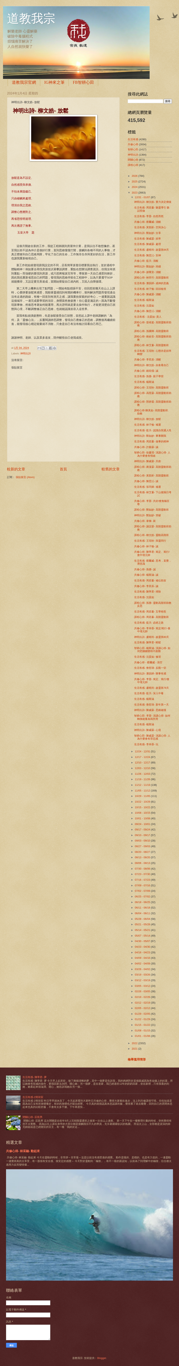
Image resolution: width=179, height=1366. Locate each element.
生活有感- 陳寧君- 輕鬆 (147, 642)
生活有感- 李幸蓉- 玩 (146, 744)
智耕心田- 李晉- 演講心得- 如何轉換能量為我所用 (152, 717)
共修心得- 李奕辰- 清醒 (147, 359)
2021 (135, 1048)
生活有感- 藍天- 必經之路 (149, 622)
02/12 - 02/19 (143, 1002)
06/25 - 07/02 (143, 896)
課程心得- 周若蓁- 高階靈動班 (151, 617)
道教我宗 (31, 18)
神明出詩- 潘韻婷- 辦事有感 (150, 673)
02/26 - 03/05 (143, 991)
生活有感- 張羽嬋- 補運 (147, 486)
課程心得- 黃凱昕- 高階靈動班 (151, 475)
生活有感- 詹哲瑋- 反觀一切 (150, 667)
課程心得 (133, 164)
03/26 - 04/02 (143, 969)
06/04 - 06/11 (143, 913)
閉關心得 (133, 159)
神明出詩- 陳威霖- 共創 (147, 461)
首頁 (63, 469)
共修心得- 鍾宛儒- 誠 (146, 370)
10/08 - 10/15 (143, 812)
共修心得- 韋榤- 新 (145, 520)
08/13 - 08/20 (143, 857)
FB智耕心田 (83, 82)
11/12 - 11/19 (143, 784)
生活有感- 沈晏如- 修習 (147, 656)
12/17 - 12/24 (143, 757)
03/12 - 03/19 (143, 980)
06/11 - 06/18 (143, 907)
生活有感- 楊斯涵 (144, 299)
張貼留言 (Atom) (25, 477)
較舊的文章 (111, 469)
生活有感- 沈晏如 (144, 305)
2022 (135, 1043)
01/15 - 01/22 (143, 1024)
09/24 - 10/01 (143, 824)
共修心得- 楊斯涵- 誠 (146, 574)
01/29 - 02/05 (143, 1013)
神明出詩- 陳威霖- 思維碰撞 (150, 710)
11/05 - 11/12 (143, 790)
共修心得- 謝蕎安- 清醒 (147, 272)
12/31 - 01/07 (143, 197)
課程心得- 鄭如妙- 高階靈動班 (151, 509)
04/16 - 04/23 (143, 952)
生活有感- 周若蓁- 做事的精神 (151, 441)
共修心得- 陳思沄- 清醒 (147, 311)
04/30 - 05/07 (143, 941)
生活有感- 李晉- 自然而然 (149, 216)
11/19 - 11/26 (143, 779)
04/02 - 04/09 (143, 963)
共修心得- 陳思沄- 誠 (146, 481)
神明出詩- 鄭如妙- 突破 (147, 515)
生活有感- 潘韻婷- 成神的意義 (151, 283)
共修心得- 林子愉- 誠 (146, 546)
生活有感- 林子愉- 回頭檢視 (150, 288)
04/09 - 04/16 (143, 957)
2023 (135, 192)
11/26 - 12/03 (143, 773)
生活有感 (133, 139)
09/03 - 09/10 (143, 840)
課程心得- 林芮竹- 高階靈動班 (151, 277)
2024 (135, 186)
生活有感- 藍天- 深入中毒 (149, 693)
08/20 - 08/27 (143, 851)
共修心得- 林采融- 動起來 (23, 1151)
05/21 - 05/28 (143, 924)
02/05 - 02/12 (143, 1008)
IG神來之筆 (54, 82)
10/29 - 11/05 (143, 796)
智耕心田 (133, 149)
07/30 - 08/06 (143, 868)
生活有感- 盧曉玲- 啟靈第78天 (151, 687)
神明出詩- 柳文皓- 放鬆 (147, 419)
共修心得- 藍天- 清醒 (146, 260)
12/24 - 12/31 (143, 751)
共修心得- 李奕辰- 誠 (146, 586)
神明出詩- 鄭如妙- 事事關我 (150, 435)
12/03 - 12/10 (143, 768)
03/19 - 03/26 (143, 974)
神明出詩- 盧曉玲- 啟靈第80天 (151, 637)
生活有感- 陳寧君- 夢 (35, 1077)
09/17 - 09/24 (143, 829)
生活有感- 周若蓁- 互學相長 (150, 611)
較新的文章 (16, 469)
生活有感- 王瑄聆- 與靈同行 (150, 540)
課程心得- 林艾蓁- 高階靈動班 (151, 345)
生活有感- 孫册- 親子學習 (149, 376)
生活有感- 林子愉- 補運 (147, 424)
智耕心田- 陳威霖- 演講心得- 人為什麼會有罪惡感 (152, 737)
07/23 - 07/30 (143, 874)
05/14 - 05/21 (143, 930)
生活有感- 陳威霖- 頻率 (147, 238)
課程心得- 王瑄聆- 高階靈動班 (151, 387)
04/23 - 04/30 (143, 946)
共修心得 (133, 144)
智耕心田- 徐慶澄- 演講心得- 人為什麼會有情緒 (152, 454)
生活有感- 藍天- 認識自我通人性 (152, 430)
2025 (135, 181)
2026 (135, 175)
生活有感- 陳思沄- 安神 (147, 255)
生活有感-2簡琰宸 (33, 1097)
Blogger (101, 1358)
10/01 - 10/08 (143, 818)
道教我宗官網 (24, 82)
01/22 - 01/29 (143, 1019)
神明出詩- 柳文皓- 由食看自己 (151, 365)
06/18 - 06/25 (143, 902)
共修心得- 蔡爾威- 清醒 (147, 221)
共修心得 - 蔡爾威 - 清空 (148, 662)
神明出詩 (25, 353)
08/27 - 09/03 (143, 846)
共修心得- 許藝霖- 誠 (146, 447)
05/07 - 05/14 (143, 935)
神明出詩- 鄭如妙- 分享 (147, 232)
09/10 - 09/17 (143, 835)
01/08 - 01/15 (143, 1030)
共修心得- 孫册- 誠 (145, 569)
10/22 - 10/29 (143, 801)
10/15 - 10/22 (143, 807)
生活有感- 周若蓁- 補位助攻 (150, 580)
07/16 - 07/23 (143, 879)
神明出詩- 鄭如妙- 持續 (147, 266)
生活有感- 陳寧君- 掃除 (147, 591)
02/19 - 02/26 (143, 997)
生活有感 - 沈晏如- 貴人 (148, 316)
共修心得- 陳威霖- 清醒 (147, 294)
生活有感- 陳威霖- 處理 (147, 244)
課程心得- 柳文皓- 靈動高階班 (151, 535)
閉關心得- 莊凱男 (32, 1117)
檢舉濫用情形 (137, 1059)
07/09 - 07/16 (143, 885)
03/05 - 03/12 (143, 985)
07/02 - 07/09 (143, 890)
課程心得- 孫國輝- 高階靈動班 (151, 331)
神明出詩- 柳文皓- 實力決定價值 (152, 201)
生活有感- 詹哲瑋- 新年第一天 (151, 704)
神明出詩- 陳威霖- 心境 (147, 730)
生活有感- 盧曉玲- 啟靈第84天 (151, 249)
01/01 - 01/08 (143, 1035)
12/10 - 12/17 (143, 762)
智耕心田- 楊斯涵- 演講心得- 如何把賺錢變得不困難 (152, 650)
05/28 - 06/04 (143, 918)
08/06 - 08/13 (143, 863)
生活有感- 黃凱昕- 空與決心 (150, 227)
